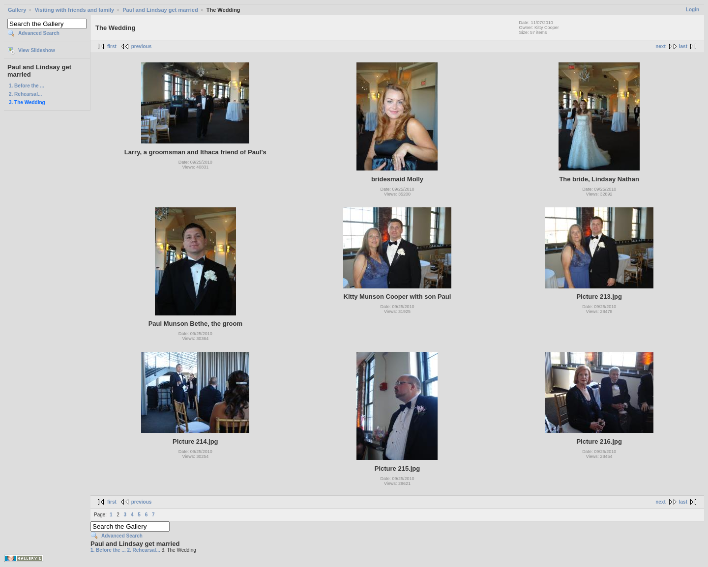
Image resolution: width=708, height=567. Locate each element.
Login (692, 9)
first (112, 46)
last (683, 46)
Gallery (17, 10)
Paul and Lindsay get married (160, 10)
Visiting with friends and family (74, 10)
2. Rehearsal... (25, 94)
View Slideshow (36, 50)
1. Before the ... (26, 85)
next (660, 46)
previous (141, 46)
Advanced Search (38, 33)
